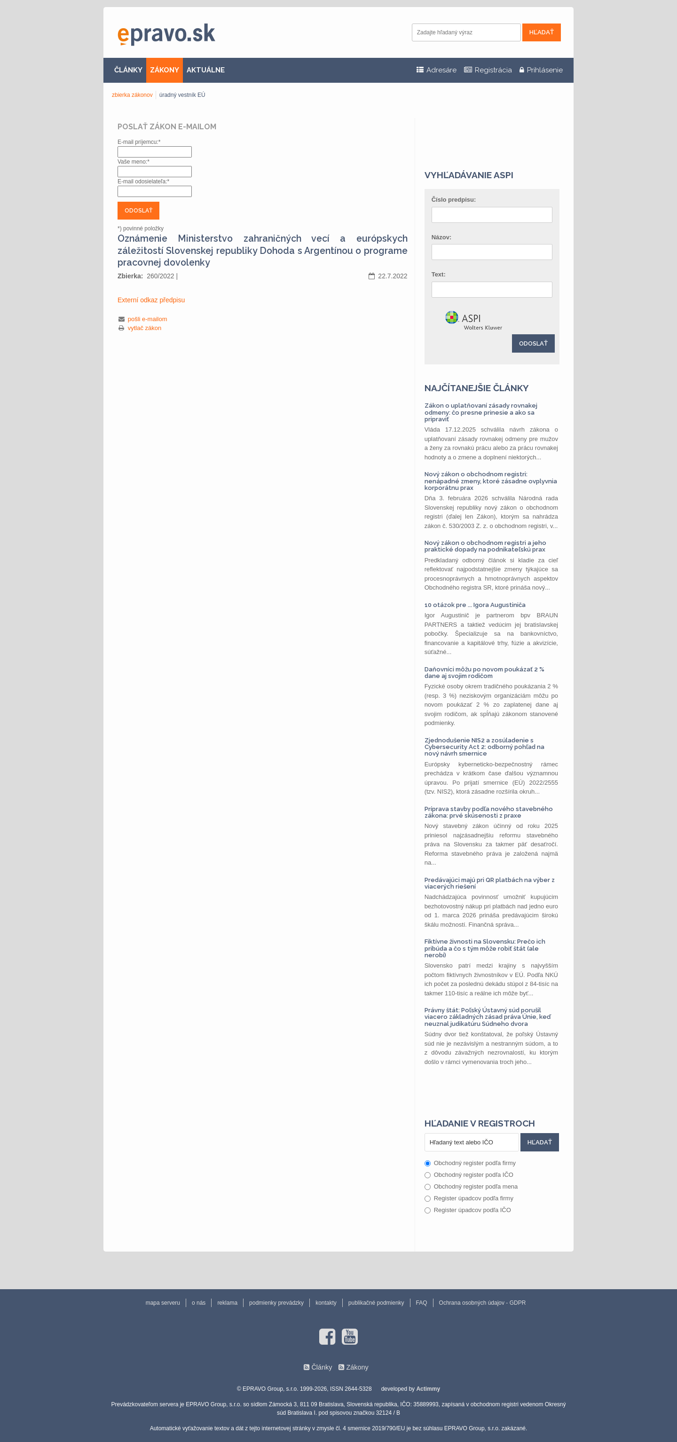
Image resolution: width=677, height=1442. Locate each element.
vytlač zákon (145, 327)
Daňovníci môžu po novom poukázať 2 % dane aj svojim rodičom (484, 672)
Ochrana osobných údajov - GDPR (482, 1303)
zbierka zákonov (132, 95)
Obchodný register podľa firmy (470, 1162)
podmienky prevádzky (276, 1303)
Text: (439, 274)
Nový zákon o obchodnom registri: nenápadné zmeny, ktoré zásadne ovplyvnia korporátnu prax (491, 481)
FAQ (421, 1303)
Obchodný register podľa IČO (469, 1174)
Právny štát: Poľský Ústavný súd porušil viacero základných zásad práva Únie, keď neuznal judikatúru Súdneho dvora (488, 1017)
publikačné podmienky (376, 1303)
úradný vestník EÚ (182, 95)
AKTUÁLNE (206, 70)
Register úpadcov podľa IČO (468, 1209)
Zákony (357, 1367)
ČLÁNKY (128, 70)
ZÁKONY (164, 70)
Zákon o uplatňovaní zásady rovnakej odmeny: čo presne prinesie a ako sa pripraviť (481, 412)
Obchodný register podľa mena (471, 1186)
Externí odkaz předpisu (151, 300)
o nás (198, 1303)
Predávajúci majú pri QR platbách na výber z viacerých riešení (490, 883)
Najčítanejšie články (477, 388)
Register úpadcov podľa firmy (469, 1198)
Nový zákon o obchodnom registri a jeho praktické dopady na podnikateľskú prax (485, 546)
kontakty (326, 1303)
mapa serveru (163, 1303)
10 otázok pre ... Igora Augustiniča (475, 604)
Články (321, 1367)
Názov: (442, 237)
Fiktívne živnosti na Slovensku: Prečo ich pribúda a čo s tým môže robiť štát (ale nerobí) (485, 948)
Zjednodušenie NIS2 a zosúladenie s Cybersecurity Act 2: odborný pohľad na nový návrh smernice (484, 747)
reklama (227, 1303)
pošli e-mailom (147, 319)
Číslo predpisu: (454, 199)
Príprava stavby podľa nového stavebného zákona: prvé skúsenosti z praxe (489, 812)
